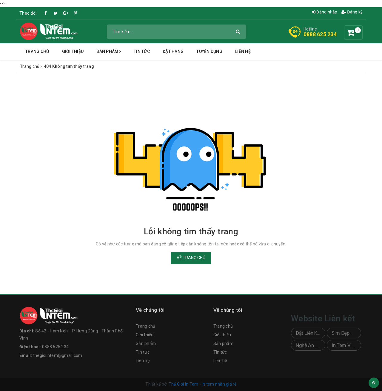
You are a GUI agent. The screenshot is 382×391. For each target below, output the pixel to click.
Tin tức (142, 51)
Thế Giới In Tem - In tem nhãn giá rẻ (203, 384)
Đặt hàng (173, 51)
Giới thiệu (73, 51)
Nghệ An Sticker (310, 345)
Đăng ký (352, 12)
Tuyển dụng (209, 51)
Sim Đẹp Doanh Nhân (346, 333)
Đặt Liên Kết (308, 333)
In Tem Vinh (344, 345)
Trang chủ (37, 51)
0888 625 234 (320, 34)
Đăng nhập (325, 12)
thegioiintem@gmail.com (57, 355)
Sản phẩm (108, 51)
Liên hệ (243, 51)
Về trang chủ (191, 257)
